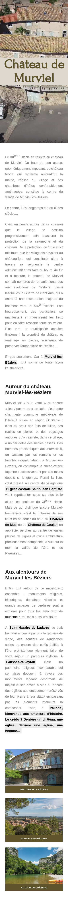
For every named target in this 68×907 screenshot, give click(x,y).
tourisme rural (15, 617)
